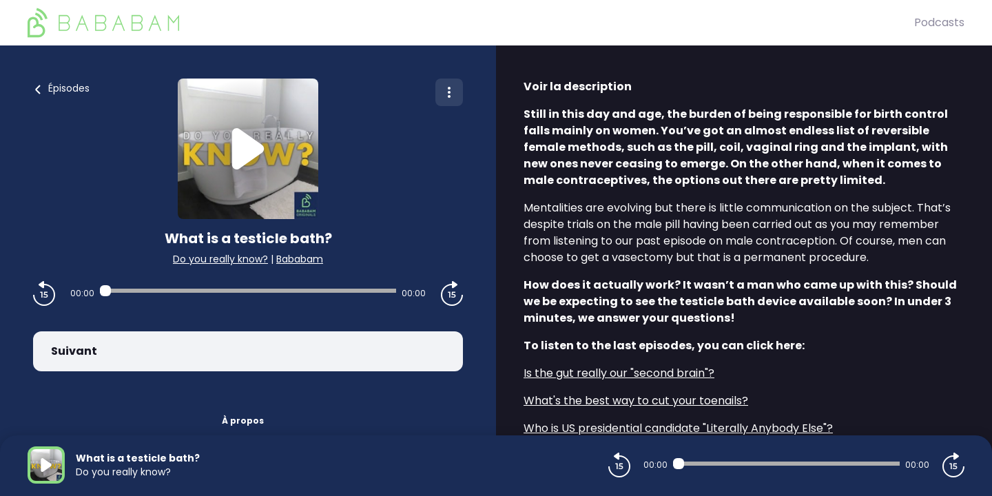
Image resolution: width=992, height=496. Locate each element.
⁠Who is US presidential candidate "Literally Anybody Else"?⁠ (678, 428)
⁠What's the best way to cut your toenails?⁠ (636, 401)
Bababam (299, 259)
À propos (243, 420)
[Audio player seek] (247, 290)
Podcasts (939, 22)
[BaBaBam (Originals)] (471, 23)
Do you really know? (220, 259)
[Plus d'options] (449, 92)
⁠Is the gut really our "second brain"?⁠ (619, 373)
